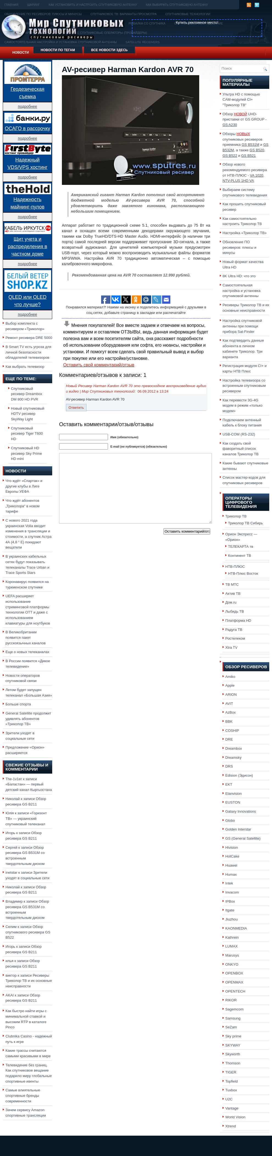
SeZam (231, 1027)
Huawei (231, 865)
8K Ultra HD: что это (239, 276)
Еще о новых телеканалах (27, 652)
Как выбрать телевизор (24, 367)
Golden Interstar (238, 829)
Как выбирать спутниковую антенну (177, 4)
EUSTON (232, 802)
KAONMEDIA (236, 928)
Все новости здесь (109, 50)
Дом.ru (231, 602)
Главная (11, 4)
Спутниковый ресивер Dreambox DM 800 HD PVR (26, 394)
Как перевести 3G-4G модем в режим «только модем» (242, 405)
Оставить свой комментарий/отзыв (98, 365)
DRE (229, 739)
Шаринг (33, 4)
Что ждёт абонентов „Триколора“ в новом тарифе (22, 505)
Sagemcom (234, 1009)
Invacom (232, 892)
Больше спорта (18, 704)
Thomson (232, 1063)
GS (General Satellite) (242, 838)
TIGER (230, 1072)
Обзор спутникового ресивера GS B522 (27, 932)
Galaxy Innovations (240, 811)
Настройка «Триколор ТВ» (245, 233)
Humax (231, 874)
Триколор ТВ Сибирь (245, 523)
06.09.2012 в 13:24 (152, 391)
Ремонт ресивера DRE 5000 (28, 338)
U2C (228, 1099)
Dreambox (233, 748)
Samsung (232, 1018)
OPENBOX (234, 973)
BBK (228, 721)
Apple (230, 685)
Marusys (232, 955)
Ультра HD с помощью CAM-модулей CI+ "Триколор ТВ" (241, 99)
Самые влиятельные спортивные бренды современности (22, 1095)
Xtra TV (231, 647)
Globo (230, 820)
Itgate (229, 910)
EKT (228, 784)
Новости (20, 52)
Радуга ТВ (233, 630)
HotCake (232, 856)
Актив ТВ (232, 593)
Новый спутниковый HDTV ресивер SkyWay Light (28, 413)
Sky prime (233, 1036)
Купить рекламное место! (197, 22)
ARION (231, 694)
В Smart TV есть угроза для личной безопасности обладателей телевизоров (28, 352)
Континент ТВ (239, 556)
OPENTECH (235, 991)
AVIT (229, 704)
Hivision (231, 847)
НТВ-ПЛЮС (235, 567)
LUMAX (231, 946)
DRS (229, 766)
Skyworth (232, 1054)
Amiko (230, 677)
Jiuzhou (231, 919)
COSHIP (232, 730)
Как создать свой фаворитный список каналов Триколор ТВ (241, 448)
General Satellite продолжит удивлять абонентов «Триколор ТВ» (28, 718)
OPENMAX (234, 982)
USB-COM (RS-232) (239, 434)
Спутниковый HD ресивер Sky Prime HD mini (26, 453)
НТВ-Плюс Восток (243, 573)
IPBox (230, 901)
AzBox (230, 712)
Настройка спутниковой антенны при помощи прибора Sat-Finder (242, 326)
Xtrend (230, 1126)
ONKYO (231, 964)
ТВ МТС (232, 584)
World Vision (235, 1117)
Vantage (231, 1108)
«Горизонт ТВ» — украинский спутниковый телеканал (26, 818)
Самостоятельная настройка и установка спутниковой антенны (241, 290)
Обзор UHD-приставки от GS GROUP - (245, 119)
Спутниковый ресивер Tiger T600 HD (27, 433)
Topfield (231, 1081)
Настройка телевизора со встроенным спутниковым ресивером (244, 385)
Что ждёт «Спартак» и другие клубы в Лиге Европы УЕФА (23, 486)
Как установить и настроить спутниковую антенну (93, 4)
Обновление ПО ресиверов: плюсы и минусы (239, 247)
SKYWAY (232, 1045)
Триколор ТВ (236, 516)
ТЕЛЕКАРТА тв (240, 546)
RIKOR (231, 1000)
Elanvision (233, 793)
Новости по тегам (58, 50)
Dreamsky (233, 757)
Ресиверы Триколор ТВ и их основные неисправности (28, 980)
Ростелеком (235, 638)
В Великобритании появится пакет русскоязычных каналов (25, 637)
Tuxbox (231, 1090)
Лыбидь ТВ (234, 611)
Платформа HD (238, 620)
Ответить (76, 408)
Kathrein (232, 937)
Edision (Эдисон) (239, 775)
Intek (229, 883)
